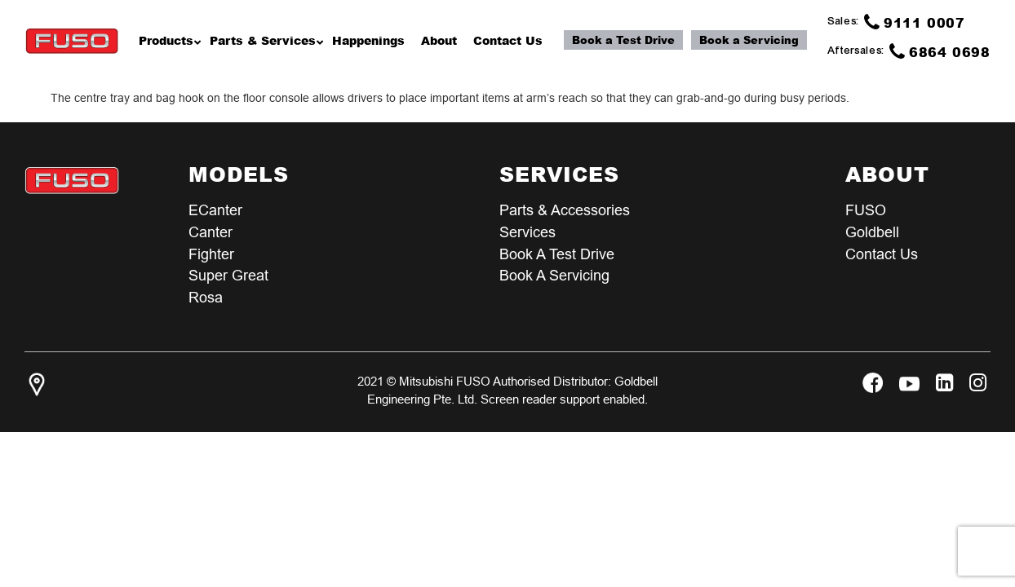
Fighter (211, 254)
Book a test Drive (556, 254)
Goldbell (872, 232)
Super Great (228, 276)
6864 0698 (940, 51)
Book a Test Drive (623, 40)
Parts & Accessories (564, 209)
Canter (210, 232)
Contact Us (881, 254)
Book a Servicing (749, 40)
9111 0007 (914, 22)
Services (527, 232)
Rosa (205, 298)
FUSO (865, 209)
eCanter (215, 209)
